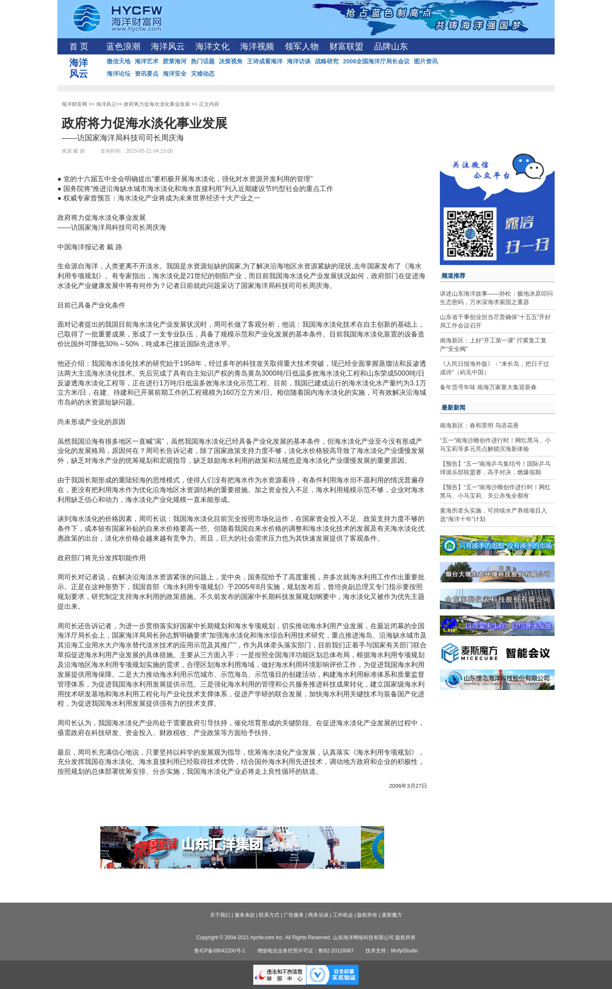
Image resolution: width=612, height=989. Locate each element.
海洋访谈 (299, 61)
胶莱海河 (175, 61)
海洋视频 (257, 46)
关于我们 (220, 915)
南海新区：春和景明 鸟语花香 (479, 425)
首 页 (78, 46)
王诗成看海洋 (265, 61)
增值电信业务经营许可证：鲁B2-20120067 (305, 951)
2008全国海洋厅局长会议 (376, 61)
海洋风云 (168, 46)
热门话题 (203, 61)
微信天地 (118, 61)
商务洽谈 (318, 915)
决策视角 (231, 61)
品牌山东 (391, 46)
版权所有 (367, 915)
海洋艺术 (147, 61)
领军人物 (302, 46)
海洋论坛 (118, 73)
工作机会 (343, 915)
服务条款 (245, 915)
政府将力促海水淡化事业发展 (157, 104)
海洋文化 (213, 46)
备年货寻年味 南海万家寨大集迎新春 (488, 387)
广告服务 (293, 915)
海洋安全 (175, 73)
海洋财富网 (74, 104)
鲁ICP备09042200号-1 (219, 951)
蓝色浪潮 (123, 46)
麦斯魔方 (392, 915)
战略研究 (327, 61)
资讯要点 (147, 73)
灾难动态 (203, 73)
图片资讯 (426, 61)
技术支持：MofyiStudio (392, 951)
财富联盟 (346, 46)
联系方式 (269, 915)
